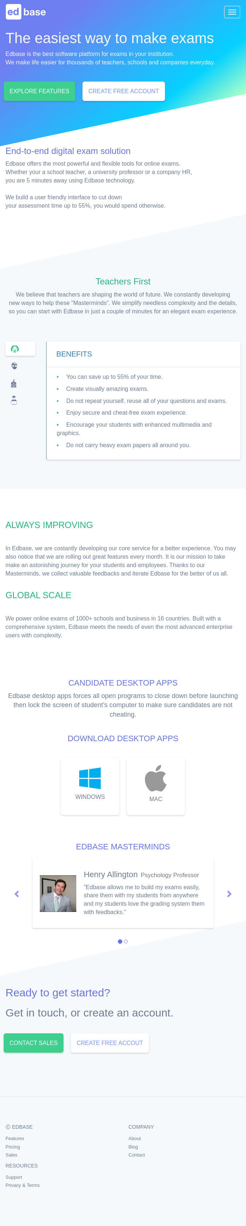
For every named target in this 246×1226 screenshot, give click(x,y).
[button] (17, 893)
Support (13, 1177)
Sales (11, 1155)
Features (14, 1138)
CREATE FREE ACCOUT (110, 1043)
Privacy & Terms (22, 1185)
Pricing (12, 1147)
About (134, 1138)
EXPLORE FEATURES (39, 91)
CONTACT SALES (33, 1043)
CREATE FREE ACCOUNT (123, 91)
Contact (136, 1155)
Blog (133, 1147)
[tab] (20, 349)
